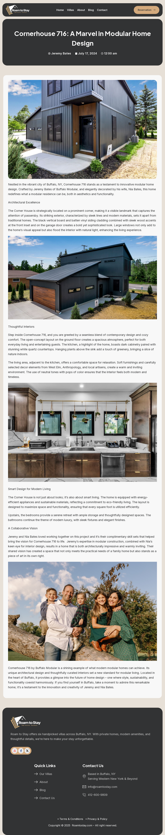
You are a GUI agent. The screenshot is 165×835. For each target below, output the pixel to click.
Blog (91, 10)
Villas (70, 10)
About (81, 10)
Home (60, 10)
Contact (102, 10)
